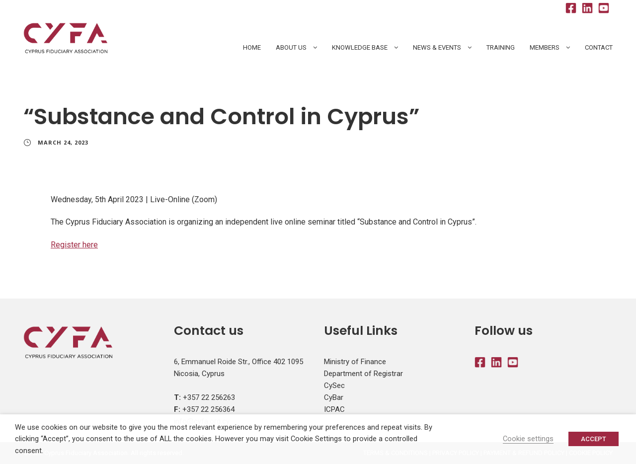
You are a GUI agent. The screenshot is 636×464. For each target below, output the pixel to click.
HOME (252, 47)
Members (544, 47)
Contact (599, 47)
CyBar (333, 397)
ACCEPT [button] (593, 439)
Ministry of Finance (355, 361)
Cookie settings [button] (528, 438)
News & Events (437, 47)
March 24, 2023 (63, 142)
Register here (74, 244)
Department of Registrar (363, 373)
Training (500, 47)
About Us (291, 47)
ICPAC (334, 409)
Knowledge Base (360, 47)
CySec (334, 385)
